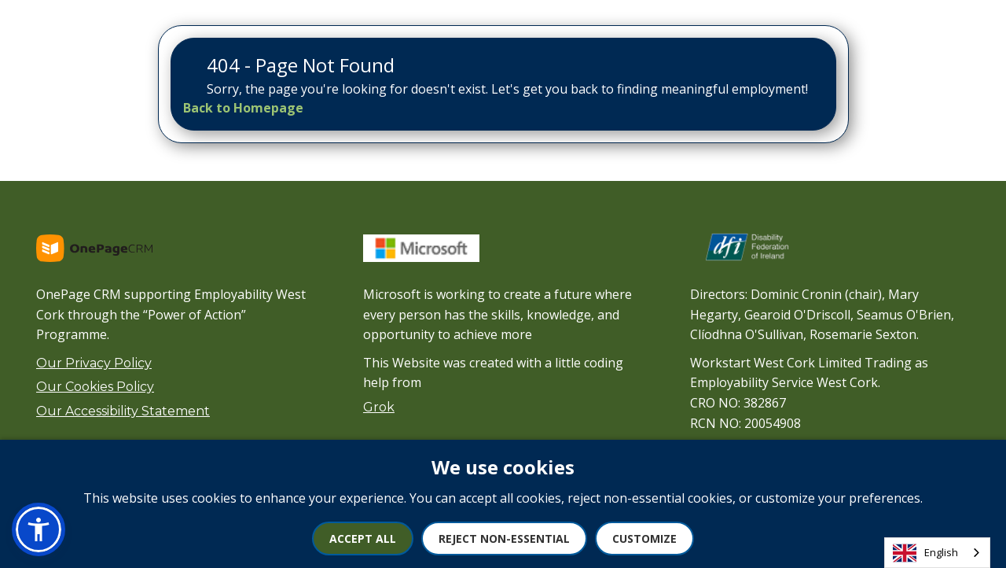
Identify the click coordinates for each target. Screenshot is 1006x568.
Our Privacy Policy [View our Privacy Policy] (94, 363)
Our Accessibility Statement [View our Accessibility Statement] (123, 411)
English (925, 553)
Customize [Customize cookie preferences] (644, 538)
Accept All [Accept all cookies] (362, 538)
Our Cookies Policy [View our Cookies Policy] (95, 386)
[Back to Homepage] (243, 107)
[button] (38, 529)
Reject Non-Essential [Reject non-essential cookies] (504, 538)
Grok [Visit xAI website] (379, 407)
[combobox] (937, 552)
